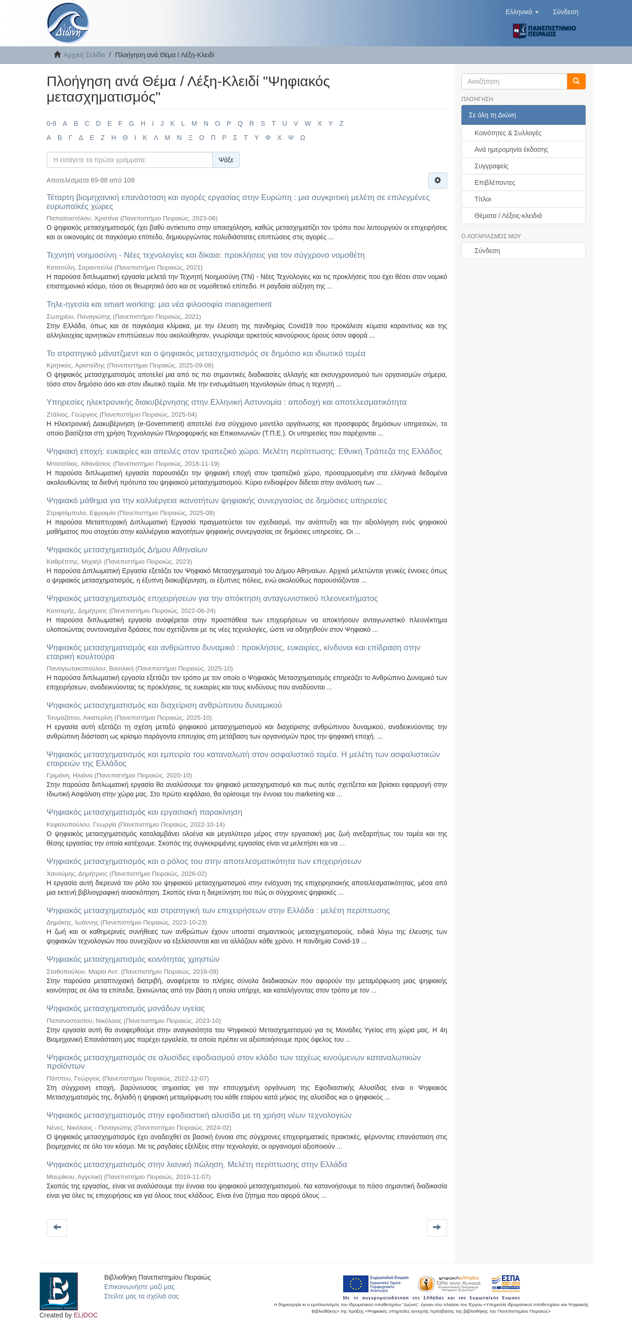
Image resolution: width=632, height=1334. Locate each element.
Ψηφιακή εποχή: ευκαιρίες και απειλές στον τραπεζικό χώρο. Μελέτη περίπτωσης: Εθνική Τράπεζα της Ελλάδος (244, 451)
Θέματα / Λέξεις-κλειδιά (508, 215)
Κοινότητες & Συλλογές (508, 133)
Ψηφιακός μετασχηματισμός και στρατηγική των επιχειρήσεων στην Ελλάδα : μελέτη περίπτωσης (218, 910)
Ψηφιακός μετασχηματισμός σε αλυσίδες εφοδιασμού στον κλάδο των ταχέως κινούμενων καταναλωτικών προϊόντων (234, 1062)
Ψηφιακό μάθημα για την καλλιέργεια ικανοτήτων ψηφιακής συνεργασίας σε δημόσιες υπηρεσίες (217, 500)
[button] (522, 12)
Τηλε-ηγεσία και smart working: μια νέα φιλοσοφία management (159, 304)
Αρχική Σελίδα (84, 55)
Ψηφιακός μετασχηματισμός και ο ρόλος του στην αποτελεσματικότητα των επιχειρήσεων (204, 861)
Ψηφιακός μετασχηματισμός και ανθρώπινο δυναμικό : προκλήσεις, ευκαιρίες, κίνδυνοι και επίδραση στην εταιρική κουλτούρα (234, 652)
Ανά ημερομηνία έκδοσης (511, 149)
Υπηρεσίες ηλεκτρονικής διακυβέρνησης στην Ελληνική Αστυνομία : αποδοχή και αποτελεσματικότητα (227, 402)
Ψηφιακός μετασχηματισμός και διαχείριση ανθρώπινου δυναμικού (164, 705)
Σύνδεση (487, 250)
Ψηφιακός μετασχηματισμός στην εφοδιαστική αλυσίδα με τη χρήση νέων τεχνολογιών (199, 1115)
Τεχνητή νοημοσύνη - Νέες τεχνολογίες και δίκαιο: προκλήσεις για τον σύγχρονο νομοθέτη (206, 255)
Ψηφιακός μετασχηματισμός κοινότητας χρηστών (133, 959)
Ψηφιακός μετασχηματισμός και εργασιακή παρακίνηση (144, 812)
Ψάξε (226, 160)
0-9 (51, 123)
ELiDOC (86, 1315)
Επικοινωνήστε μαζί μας (139, 1286)
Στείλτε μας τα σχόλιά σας (141, 1296)
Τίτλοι (483, 199)
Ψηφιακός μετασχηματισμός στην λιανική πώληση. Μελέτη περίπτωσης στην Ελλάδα (197, 1164)
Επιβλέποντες (495, 182)
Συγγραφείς (492, 166)
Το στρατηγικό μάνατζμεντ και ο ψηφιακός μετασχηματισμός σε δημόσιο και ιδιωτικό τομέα (206, 353)
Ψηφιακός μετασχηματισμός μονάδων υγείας (126, 1008)
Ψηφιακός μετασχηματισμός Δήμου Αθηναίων (127, 549)
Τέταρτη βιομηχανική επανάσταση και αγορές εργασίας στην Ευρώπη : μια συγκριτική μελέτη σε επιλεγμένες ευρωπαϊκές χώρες (238, 202)
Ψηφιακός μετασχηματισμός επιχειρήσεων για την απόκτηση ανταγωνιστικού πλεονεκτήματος (212, 598)
